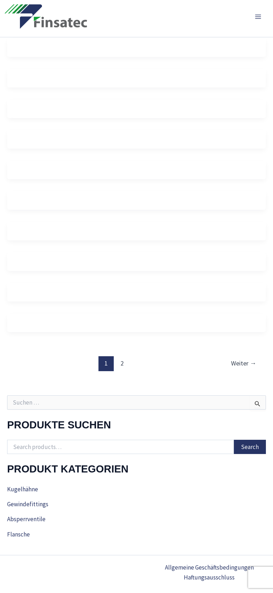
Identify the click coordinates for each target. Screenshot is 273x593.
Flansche (18, 534)
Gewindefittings (27, 504)
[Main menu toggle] (258, 17)
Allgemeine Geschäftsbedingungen (209, 567)
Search (250, 447)
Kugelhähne (22, 489)
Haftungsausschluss (209, 577)
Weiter (243, 363)
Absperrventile (26, 519)
